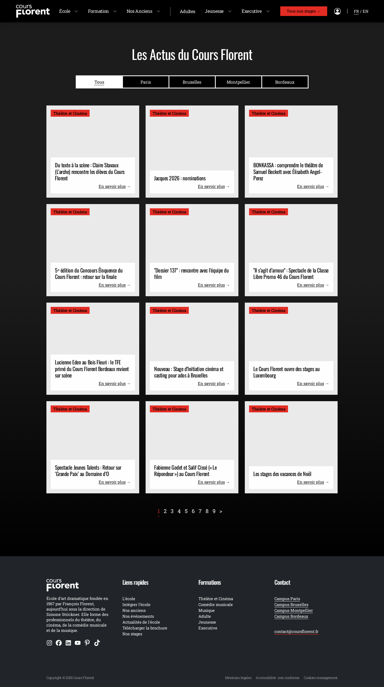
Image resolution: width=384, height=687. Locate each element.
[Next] (220, 511)
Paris (146, 82)
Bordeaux (284, 82)
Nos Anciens (139, 11)
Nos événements (138, 616)
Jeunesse (214, 11)
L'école (128, 598)
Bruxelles (192, 82)
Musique (206, 610)
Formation (98, 11)
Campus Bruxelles (291, 604)
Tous (99, 82)
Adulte (204, 616)
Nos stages (132, 633)
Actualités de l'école (141, 622)
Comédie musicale (215, 604)
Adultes (187, 11)
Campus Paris (287, 598)
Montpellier (238, 82)
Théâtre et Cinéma (215, 598)
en (366, 11)
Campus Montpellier (293, 610)
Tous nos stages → (304, 11)
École (64, 11)
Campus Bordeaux (291, 616)
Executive (252, 11)
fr (356, 11)
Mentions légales (238, 677)
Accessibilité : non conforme (277, 677)
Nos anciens (134, 610)
